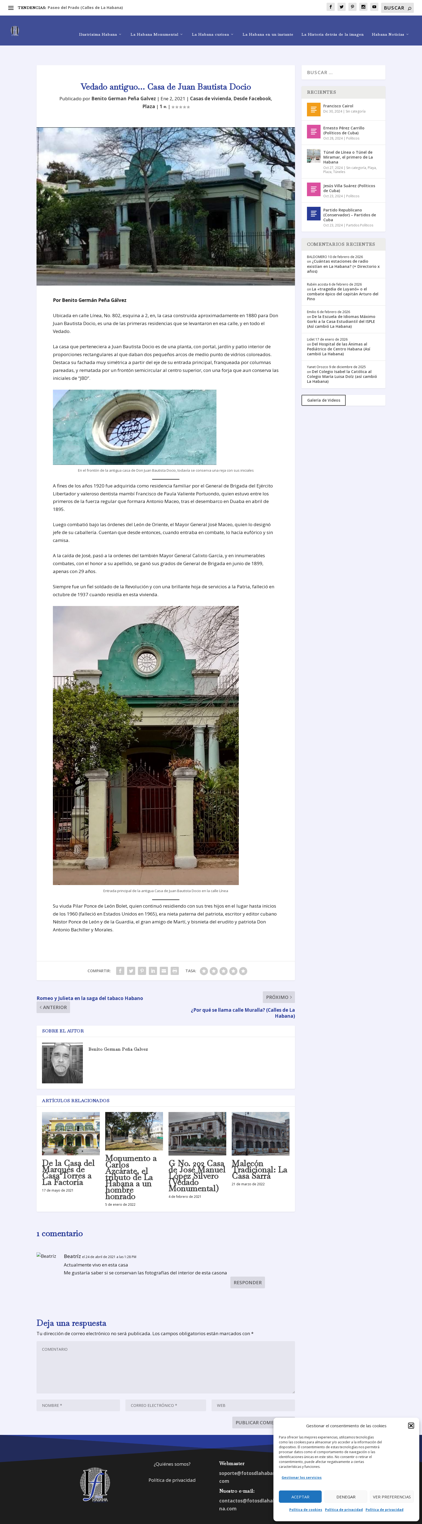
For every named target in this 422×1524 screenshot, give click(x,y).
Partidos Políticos (359, 208)
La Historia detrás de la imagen (333, 26)
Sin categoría (356, 94)
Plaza (148, 89)
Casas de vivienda (210, 81)
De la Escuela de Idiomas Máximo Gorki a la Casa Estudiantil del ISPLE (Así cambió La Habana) (341, 304)
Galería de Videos (323, 383)
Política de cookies (305, 1509)
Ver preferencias (392, 1496)
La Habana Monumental (154, 26)
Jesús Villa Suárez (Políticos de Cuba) (349, 171)
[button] (411, 1425)
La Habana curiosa (210, 26)
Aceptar (300, 1496)
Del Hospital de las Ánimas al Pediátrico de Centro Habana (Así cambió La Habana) (338, 332)
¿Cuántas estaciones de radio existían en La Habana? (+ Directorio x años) (343, 249)
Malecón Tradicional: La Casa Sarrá (259, 1152)
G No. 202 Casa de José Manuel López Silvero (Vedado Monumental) (196, 1159)
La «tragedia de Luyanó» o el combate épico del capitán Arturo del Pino (342, 276)
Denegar (345, 1496)
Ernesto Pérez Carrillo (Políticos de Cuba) (343, 113)
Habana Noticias (388, 26)
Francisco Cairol (338, 89)
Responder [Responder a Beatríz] (248, 1265)
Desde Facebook (252, 81)
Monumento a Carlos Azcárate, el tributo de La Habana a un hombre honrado (131, 1160)
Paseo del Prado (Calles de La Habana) (85, 7)
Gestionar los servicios (302, 1477)
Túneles (339, 155)
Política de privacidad (344, 1509)
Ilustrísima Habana (98, 26)
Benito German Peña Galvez (123, 81)
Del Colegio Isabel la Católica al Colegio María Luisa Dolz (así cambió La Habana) (342, 359)
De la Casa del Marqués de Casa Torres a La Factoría (68, 1156)
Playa (372, 151)
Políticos (352, 121)
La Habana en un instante (268, 26)
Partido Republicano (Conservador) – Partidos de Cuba (349, 197)
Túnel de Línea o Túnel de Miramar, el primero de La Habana (348, 140)
